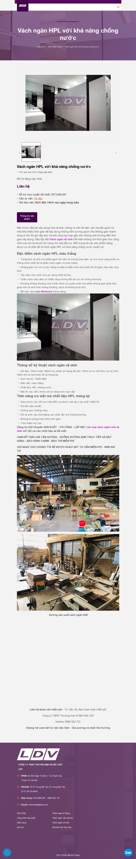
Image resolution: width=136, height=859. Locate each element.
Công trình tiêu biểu (26, 818)
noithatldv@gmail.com (38, 805)
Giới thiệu (21, 813)
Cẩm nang (21, 822)
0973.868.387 (59, 194)
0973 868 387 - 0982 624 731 (46, 798)
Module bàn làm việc (61, 827)
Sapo (77, 855)
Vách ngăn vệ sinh (61, 239)
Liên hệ (20, 827)
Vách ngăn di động (61, 813)
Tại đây (38, 198)
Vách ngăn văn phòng (62, 818)
